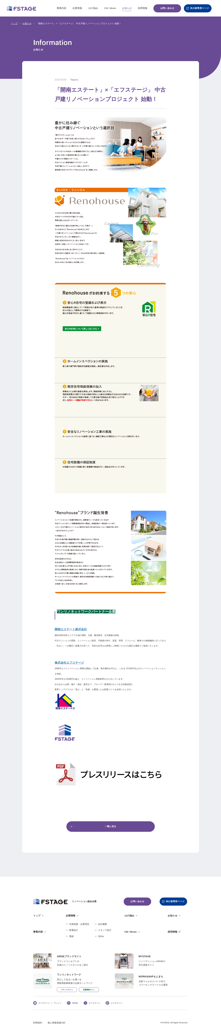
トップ (14, 24)
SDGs (101, 936)
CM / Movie (110, 8)
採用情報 (142, 8)
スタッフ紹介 (104, 930)
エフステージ (44, 1003)
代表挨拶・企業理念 (79, 924)
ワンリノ (57, 1003)
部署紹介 (73, 930)
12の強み (93, 8)
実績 (71, 936)
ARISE (75, 1003)
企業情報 (77, 8)
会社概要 (102, 924)
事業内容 (61, 8)
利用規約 (37, 1023)
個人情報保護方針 (57, 1023)
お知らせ (127, 8)
